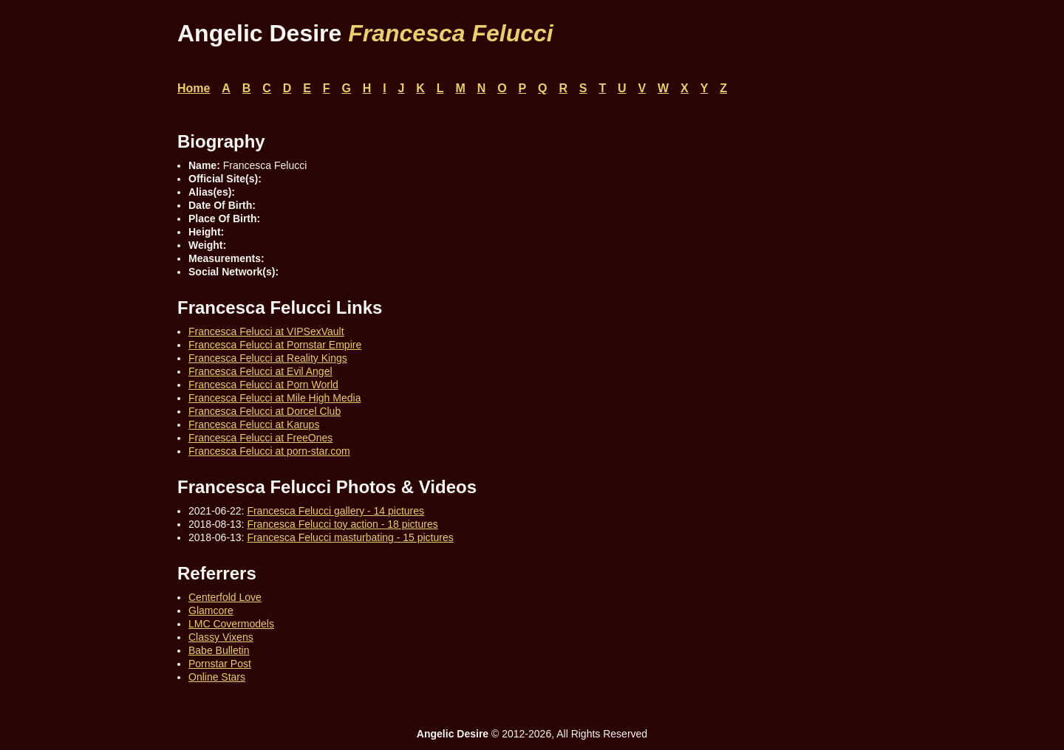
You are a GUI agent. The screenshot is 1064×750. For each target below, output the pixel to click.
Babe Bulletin (219, 650)
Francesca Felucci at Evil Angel (260, 371)
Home (193, 88)
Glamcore (210, 610)
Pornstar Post (219, 664)
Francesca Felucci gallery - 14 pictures (335, 511)
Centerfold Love (225, 597)
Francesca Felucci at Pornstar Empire (274, 345)
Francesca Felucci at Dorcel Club (264, 411)
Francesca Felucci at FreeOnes (260, 438)
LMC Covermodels (231, 624)
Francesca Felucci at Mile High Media (274, 398)
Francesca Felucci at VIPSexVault (266, 331)
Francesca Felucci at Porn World (263, 385)
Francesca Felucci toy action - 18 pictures (342, 524)
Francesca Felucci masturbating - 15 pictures (350, 537)
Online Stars (216, 677)
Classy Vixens (220, 637)
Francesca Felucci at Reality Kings (267, 358)
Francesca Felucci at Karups (253, 424)
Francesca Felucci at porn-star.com (269, 451)
